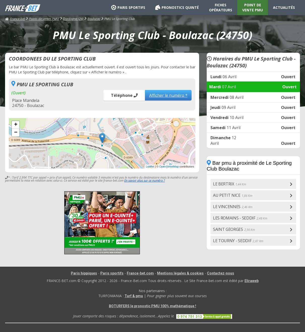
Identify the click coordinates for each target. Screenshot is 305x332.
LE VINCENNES (232, 206)
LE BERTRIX (229, 184)
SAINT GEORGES (234, 229)
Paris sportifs (112, 273)
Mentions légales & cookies (180, 273)
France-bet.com (140, 273)
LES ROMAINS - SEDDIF (240, 218)
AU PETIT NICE (232, 195)
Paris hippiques (84, 273)
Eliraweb (252, 281)
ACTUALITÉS (284, 7)
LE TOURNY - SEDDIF (238, 240)
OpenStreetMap (169, 166)
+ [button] (15, 125)
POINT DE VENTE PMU (252, 7)
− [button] (15, 132)
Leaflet (150, 166)
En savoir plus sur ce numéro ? (144, 180)
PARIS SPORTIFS (128, 7)
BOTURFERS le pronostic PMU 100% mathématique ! (152, 306)
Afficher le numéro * (168, 95)
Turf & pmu (134, 296)
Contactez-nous (220, 273)
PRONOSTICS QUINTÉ (177, 7)
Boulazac (93, 18)
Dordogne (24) (73, 18)
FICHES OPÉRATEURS (220, 7)
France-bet (15, 18)
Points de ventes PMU (44, 18)
